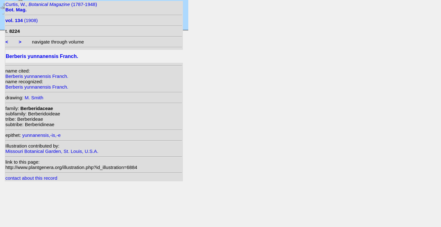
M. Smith (34, 97)
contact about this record (31, 178)
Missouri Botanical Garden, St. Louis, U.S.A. (51, 151)
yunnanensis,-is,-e (41, 135)
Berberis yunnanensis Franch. (36, 76)
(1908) (21, 20)
